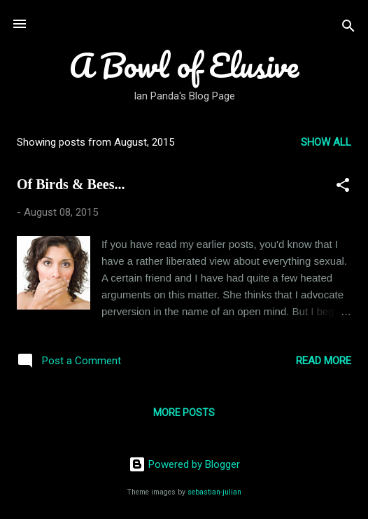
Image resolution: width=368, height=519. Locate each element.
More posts (184, 412)
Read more (323, 360)
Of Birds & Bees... (71, 184)
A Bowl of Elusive (184, 65)
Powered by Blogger (184, 464)
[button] (342, 187)
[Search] (348, 28)
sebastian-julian (214, 492)
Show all (326, 142)
